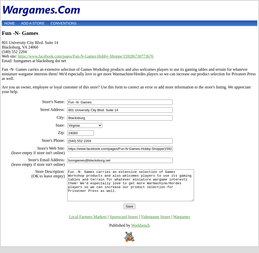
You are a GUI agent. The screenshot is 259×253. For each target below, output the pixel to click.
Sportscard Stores (124, 223)
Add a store (33, 23)
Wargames (181, 223)
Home (9, 23)
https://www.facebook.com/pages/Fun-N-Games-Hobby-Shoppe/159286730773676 (86, 56)
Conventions (64, 23)
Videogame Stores (155, 223)
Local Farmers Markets (88, 223)
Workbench (140, 231)
